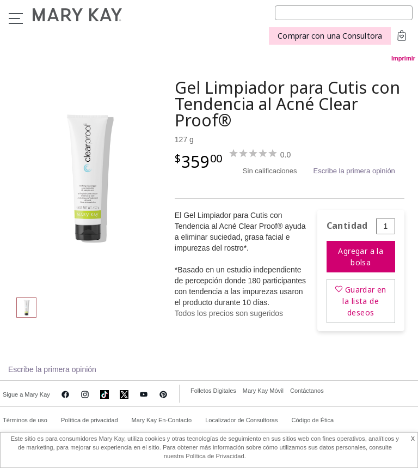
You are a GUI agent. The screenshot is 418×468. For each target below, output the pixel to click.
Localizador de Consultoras (241, 420)
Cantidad (347, 226)
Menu (15, 18)
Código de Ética (312, 420)
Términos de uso (25, 420)
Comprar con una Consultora (330, 36)
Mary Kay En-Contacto (162, 420)
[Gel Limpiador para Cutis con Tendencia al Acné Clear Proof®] (89, 178)
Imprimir (403, 58)
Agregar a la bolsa (360, 257)
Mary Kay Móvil (263, 390)
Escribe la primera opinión (354, 171)
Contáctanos (307, 390)
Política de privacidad (89, 420)
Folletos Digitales (213, 390)
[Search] (344, 12)
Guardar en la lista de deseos (364, 301)
